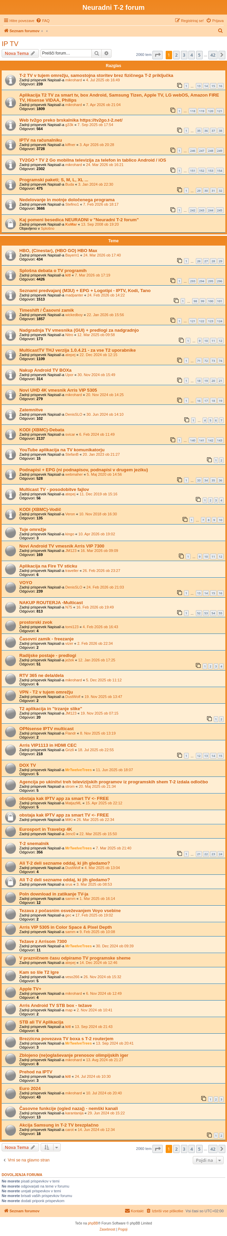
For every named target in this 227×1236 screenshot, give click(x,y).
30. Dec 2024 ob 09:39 (114, 946)
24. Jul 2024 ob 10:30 (93, 1076)
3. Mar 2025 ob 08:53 (94, 884)
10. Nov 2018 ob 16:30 (98, 514)
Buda (69, 184)
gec (68, 915)
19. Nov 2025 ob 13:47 (103, 697)
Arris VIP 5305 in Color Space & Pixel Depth (65, 927)
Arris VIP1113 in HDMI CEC (48, 745)
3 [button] (184, 55)
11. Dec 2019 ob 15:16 (98, 494)
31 (213, 190)
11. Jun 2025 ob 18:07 (114, 770)
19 (206, 380)
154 (219, 170)
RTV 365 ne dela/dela (41, 675)
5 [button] (199, 55)
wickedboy (74, 315)
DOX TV (27, 765)
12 (220, 340)
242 (192, 210)
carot (69, 1130)
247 (201, 150)
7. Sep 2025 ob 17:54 (95, 125)
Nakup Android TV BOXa (45, 370)
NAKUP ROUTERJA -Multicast (51, 602)
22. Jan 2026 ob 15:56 (105, 315)
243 (201, 210)
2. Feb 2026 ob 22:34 (95, 643)
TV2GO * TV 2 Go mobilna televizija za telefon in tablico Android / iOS (92, 160)
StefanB (72, 454)
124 (219, 321)
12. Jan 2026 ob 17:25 (96, 660)
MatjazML (73, 803)
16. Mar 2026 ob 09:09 (99, 551)
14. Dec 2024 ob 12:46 (98, 963)
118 (192, 111)
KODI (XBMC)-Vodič (40, 509)
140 (192, 440)
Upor (69, 375)
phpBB (93, 1223)
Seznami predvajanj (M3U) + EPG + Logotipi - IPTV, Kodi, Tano (85, 290)
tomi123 (72, 627)
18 (199, 380)
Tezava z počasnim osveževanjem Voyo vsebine (70, 910)
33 (199, 480)
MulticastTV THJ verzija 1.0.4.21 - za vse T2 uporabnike (77, 350)
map (69, 1010)
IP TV (10, 43)
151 (192, 170)
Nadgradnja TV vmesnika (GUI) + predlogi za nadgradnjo (79, 330)
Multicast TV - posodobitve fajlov (54, 489)
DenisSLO (73, 414)
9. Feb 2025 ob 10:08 (97, 932)
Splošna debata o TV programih (53, 270)
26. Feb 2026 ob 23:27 (101, 571)
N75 (68, 607)
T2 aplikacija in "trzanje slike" (50, 708)
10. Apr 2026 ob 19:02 (96, 534)
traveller (72, 571)
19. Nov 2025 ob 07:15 (99, 713)
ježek (69, 660)
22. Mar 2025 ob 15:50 (98, 834)
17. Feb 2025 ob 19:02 (94, 915)
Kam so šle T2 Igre (39, 972)
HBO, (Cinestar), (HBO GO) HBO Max (58, 250)
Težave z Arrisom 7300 (43, 941)
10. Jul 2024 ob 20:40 (104, 1093)
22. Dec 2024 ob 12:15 (98, 355)
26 (199, 261)
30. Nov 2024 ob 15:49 (96, 375)
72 (206, 360)
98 (195, 301)
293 (192, 281)
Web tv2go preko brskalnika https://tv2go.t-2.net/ (71, 120)
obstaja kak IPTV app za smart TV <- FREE (64, 798)
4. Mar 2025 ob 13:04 (102, 868)
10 (206, 340)
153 (210, 170)
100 (210, 301)
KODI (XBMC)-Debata (41, 429)
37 (213, 130)
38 (220, 130)
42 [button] (212, 55)
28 (213, 261)
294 (201, 281)
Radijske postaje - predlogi (47, 655)
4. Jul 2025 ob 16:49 (103, 80)
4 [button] (191, 55)
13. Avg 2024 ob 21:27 (104, 1060)
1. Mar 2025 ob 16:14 (97, 899)
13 (199, 86)
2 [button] (176, 55)
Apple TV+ (30, 988)
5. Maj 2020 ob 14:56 (104, 474)
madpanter (74, 295)
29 (199, 190)
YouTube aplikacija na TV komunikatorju (62, 449)
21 (220, 380)
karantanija (74, 1113)
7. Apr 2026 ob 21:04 (103, 105)
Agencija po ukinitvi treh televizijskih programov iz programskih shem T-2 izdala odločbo (113, 781)
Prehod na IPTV (35, 1071)
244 (210, 210)
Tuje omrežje (32, 529)
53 (206, 613)
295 (210, 281)
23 (213, 854)
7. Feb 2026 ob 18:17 (101, 204)
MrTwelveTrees (78, 770)
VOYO (25, 582)
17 (206, 400)
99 (202, 301)
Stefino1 (72, 204)
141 (201, 440)
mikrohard (73, 80)
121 (219, 111)
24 (220, 854)
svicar (70, 434)
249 (219, 150)
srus (69, 884)
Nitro (69, 335)
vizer (69, 643)
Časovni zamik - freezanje (46, 638)
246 (192, 150)
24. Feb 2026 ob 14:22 (106, 295)
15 (213, 86)
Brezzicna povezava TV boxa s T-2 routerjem (66, 1038)
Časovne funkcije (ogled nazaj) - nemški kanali (68, 1108)
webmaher (74, 474)
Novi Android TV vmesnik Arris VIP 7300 (61, 546)
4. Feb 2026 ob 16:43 (100, 627)
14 (206, 86)
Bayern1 (72, 255)
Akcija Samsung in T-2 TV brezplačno (59, 1125)
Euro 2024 (30, 1088)
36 (206, 130)
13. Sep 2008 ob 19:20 (100, 224)
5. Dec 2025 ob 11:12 (104, 680)
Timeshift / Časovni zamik (46, 310)
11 (213, 340)
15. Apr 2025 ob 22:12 (104, 803)
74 (220, 360)
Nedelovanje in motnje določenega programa (67, 199)
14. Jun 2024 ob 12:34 (96, 1130)
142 (210, 440)
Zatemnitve (31, 409)
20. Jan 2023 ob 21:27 (101, 454)
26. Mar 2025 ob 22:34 (95, 820)
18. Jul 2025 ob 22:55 (96, 750)
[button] (157, 55)
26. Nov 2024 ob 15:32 (102, 977)
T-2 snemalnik (34, 843)
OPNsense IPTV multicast (46, 728)
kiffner (70, 145)
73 (213, 360)
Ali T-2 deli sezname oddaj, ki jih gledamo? (64, 863)
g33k (69, 125)
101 (219, 301)
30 (206, 190)
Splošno (48, 228)
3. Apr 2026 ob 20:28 (97, 145)
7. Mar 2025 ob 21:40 (113, 848)
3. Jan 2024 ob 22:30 (95, 184)
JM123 (71, 551)
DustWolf (72, 697)
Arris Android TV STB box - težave (55, 1005)
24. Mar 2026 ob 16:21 (105, 165)
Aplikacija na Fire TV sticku (48, 566)
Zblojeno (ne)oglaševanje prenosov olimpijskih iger (73, 1055)
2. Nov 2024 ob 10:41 (94, 1010)
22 (206, 854)
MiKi (69, 820)
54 (213, 613)
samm (70, 899)
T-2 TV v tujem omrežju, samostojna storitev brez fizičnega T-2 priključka (96, 75)
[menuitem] (42, 21)
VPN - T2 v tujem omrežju (46, 692)
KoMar (71, 224)
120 (210, 111)
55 (220, 613)
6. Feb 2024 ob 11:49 (97, 434)
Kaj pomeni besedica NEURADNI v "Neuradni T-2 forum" (79, 219)
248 (210, 150)
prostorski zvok (35, 622)
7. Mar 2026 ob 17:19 (92, 275)
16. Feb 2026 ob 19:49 (95, 607)
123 (210, 321)
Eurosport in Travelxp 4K (45, 829)
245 (219, 210)
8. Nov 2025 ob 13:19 (98, 733)
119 (201, 111)
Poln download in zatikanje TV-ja (53, 894)
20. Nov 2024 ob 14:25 (105, 395)
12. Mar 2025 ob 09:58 (96, 335)
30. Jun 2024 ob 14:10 (104, 414)
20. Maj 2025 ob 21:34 (97, 786)
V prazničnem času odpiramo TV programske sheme (74, 958)
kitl (68, 275)
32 (220, 190)
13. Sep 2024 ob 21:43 (93, 1027)
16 (220, 86)
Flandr (70, 733)
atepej (70, 355)
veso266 (72, 977)
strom (70, 786)
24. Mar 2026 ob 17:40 (102, 255)
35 (199, 130)
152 (201, 170)
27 (206, 261)
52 (199, 613)
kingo (69, 534)
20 (213, 380)
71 (199, 360)
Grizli (69, 750)
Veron (70, 514)
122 (201, 321)
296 (219, 281)
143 (219, 440)
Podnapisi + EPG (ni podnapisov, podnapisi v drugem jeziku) (83, 469)
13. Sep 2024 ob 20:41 (114, 1043)
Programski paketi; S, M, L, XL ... (53, 179)
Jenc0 (70, 834)
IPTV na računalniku (40, 140)
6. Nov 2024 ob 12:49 (104, 993)
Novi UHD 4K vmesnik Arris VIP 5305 (58, 390)
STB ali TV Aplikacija (41, 1022)
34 (206, 480)
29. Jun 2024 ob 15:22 (106, 1113)
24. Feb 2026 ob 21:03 (105, 587)
